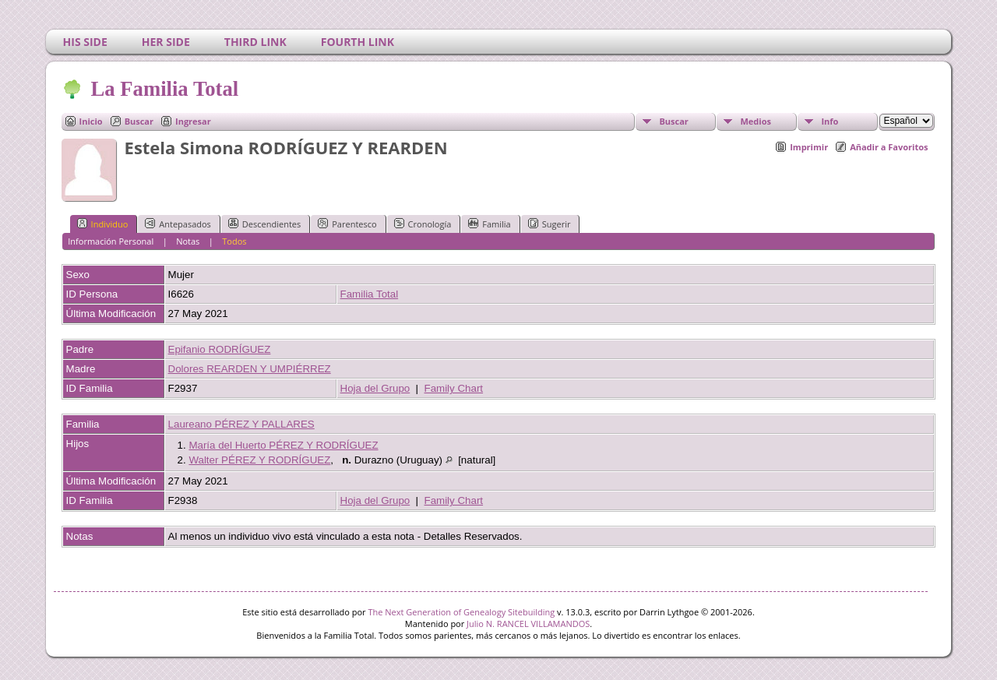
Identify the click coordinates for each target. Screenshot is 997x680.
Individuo (103, 223)
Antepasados (178, 223)
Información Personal (110, 241)
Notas (187, 241)
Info (829, 121)
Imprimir (809, 147)
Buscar (139, 121)
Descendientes (264, 223)
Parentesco (347, 223)
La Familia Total (164, 88)
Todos (234, 241)
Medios (755, 121)
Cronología (423, 223)
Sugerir (549, 223)
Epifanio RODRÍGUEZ (219, 349)
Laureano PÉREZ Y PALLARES (241, 424)
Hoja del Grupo (375, 388)
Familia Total (369, 294)
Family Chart (454, 388)
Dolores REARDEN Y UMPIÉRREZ (249, 369)
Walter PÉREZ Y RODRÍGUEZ (259, 460)
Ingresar (193, 121)
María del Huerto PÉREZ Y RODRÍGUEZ (283, 445)
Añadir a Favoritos (889, 147)
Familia (489, 223)
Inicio (91, 121)
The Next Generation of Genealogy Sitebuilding (461, 612)
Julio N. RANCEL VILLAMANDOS (528, 623)
